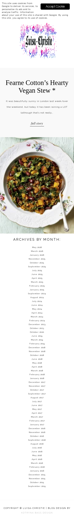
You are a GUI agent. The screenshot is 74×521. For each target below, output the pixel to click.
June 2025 (37, 274)
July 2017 (37, 401)
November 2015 (37, 478)
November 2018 (37, 351)
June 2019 (37, 336)
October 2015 (37, 482)
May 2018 (37, 363)
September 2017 (37, 394)
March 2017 (37, 417)
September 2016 (37, 440)
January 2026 (37, 255)
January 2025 (37, 290)
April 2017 (37, 413)
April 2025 (37, 278)
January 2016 (37, 471)
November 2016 (37, 432)
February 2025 (37, 286)
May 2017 (37, 409)
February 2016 (37, 467)
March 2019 (37, 340)
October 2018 (37, 355)
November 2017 (37, 386)
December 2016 (37, 428)
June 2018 (37, 359)
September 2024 (37, 293)
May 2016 (37, 455)
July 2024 (37, 301)
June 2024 (37, 305)
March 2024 (37, 317)
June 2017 (37, 405)
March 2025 (37, 282)
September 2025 (37, 267)
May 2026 (37, 247)
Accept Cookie (55, 6)
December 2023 (37, 324)
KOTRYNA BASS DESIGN (37, 513)
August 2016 (37, 444)
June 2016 (37, 451)
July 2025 (37, 270)
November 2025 (37, 259)
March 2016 (37, 463)
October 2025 (37, 263)
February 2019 (37, 344)
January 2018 (37, 378)
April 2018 (37, 367)
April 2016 (37, 459)
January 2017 (37, 425)
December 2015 (37, 475)
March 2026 (37, 251)
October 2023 (37, 328)
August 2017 (37, 398)
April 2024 (37, 313)
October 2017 (37, 390)
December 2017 (37, 382)
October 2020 (37, 332)
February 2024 (37, 320)
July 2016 (37, 448)
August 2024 (37, 297)
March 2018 (37, 371)
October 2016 (37, 436)
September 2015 (37, 486)
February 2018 (37, 374)
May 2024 (37, 309)
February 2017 (37, 421)
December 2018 (37, 347)
